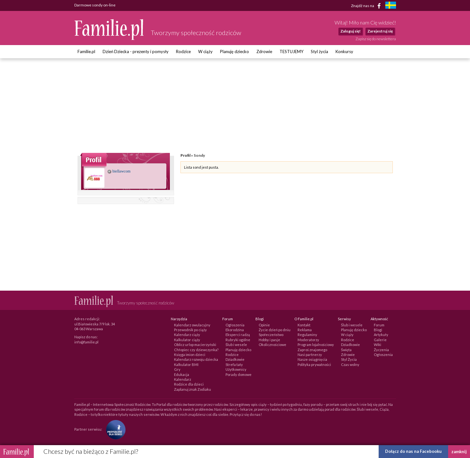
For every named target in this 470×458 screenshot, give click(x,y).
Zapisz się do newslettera (375, 38)
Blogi (378, 330)
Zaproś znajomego (312, 350)
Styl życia (319, 51)
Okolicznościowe (272, 344)
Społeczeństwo (271, 334)
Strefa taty (234, 364)
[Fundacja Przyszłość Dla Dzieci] (114, 429)
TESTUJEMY (291, 51)
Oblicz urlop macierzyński (195, 344)
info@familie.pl (86, 342)
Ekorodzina (235, 330)
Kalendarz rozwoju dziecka (196, 359)
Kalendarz (182, 379)
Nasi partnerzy (310, 354)
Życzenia (381, 350)
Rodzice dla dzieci (189, 384)
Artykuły (381, 334)
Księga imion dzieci (189, 354)
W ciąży (205, 51)
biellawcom (119, 171)
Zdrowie (264, 51)
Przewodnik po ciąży (190, 330)
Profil (185, 155)
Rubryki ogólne (238, 340)
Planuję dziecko (234, 51)
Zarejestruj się (380, 31)
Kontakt (304, 325)
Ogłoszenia (235, 325)
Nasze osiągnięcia (312, 359)
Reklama (305, 330)
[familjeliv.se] (390, 6)
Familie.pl (86, 51)
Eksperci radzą (238, 334)
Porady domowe (239, 374)
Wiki (377, 344)
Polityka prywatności (314, 364)
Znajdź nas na (367, 5)
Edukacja (181, 374)
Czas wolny (350, 364)
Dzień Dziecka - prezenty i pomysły (136, 51)
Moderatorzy (308, 340)
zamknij (459, 451)
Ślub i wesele (236, 344)
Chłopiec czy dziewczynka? (196, 350)
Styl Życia (349, 359)
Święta (346, 350)
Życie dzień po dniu (274, 330)
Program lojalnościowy (316, 344)
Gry (177, 369)
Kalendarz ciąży (187, 334)
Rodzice (183, 51)
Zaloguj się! (350, 31)
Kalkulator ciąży (187, 340)
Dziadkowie (235, 359)
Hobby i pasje (269, 340)
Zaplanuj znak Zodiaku (192, 389)
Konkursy (344, 51)
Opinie (264, 325)
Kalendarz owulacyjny (192, 325)
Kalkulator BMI (186, 364)
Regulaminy (307, 334)
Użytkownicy (236, 369)
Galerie (380, 340)
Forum (379, 325)
